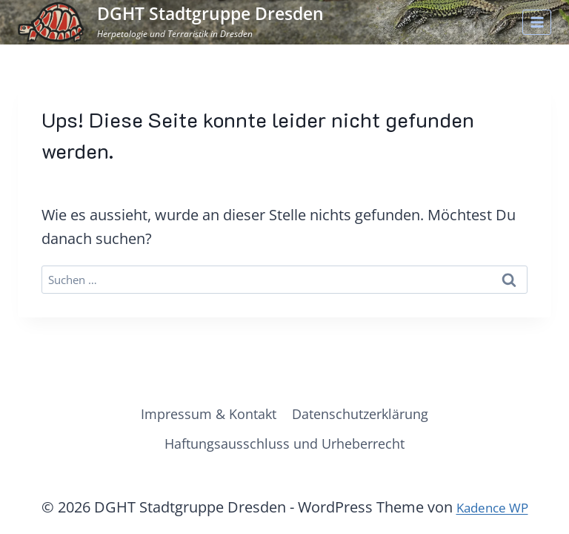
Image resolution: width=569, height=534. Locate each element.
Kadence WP (492, 507)
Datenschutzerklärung (369, 409)
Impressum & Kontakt (200, 409)
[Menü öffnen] (536, 22)
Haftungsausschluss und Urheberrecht (284, 442)
